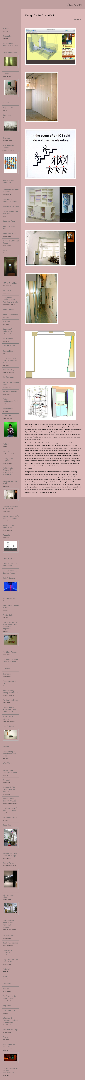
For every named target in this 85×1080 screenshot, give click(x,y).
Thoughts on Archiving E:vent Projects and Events (10, 300)
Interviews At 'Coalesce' (7, 951)
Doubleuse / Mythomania (7, 330)
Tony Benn (7, 1006)
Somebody (7, 780)
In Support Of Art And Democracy (11, 242)
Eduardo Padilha (9, 346)
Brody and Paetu (9, 221)
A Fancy (6, 74)
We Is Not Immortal (10, 392)
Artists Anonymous (10, 53)
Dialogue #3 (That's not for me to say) (10, 855)
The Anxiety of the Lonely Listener (9, 997)
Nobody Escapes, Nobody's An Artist (9, 800)
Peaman (6, 1037)
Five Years (7, 669)
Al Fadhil (6, 103)
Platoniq (6, 746)
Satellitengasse (8, 936)
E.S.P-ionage (8, 338)
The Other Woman (9, 652)
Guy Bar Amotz (8, 377)
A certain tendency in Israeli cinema (10, 508)
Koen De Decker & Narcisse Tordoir (10, 572)
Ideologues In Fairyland (8, 460)
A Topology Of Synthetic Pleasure (10, 772)
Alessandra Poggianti (11, 206)
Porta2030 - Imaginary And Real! (10, 400)
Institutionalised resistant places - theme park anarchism (9, 924)
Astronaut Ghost (9, 1011)
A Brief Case (7, 763)
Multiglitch (6, 969)
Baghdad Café (8, 108)
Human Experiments (10, 314)
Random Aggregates (10, 943)
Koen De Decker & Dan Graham (10, 565)
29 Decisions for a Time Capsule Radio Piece (10, 360)
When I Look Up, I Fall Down (9, 1045)
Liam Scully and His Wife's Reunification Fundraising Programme (10, 625)
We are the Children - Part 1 (11, 383)
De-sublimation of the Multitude (11, 607)
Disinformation (8, 408)
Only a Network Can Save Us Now (10, 961)
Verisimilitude (8, 615)
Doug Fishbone (8, 309)
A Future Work (8, 290)
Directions (6, 138)
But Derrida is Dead (10, 818)
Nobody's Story (8, 370)
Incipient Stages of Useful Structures (10, 809)
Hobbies (6, 989)
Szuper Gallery (8, 863)
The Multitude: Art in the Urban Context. (10, 660)
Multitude (6, 29)
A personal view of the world (9, 146)
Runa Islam (7, 825)
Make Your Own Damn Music (9, 527)
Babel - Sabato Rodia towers (8, 181)
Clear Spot (7, 451)
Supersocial (7, 984)
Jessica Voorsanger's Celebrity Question (11, 517)
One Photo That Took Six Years (11, 191)
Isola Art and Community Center (10, 200)
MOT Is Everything (10, 283)
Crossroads (7, 115)
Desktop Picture (9, 351)
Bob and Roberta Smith (9, 227)
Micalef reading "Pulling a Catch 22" (10, 692)
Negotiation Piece (9, 233)
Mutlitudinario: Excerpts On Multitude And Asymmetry (8, 471)
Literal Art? (7, 416)
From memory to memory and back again (9, 754)
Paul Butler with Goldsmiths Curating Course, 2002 (10, 709)
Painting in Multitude (10, 700)
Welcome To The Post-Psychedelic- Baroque (9, 789)
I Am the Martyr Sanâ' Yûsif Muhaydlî (10, 44)
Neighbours (7, 674)
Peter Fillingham (9, 726)
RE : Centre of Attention (8, 718)
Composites (7, 36)
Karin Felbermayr (9, 578)
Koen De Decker (9, 558)
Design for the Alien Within (10, 483)
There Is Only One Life (9, 682)
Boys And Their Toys (10, 1030)
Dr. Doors (6, 322)
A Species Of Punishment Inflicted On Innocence (10, 1020)
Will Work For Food (10, 598)
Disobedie (6, 535)
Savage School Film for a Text (10, 213)
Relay (5, 250)
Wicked (5, 976)
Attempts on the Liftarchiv (8, 896)
